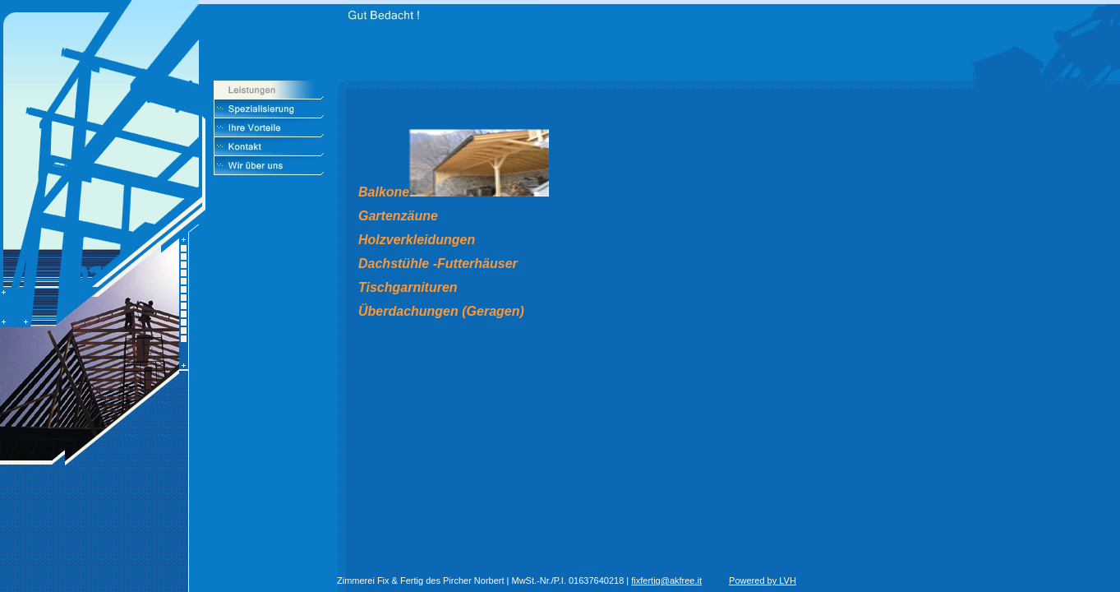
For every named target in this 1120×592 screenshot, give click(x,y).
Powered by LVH (762, 580)
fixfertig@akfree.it (666, 580)
